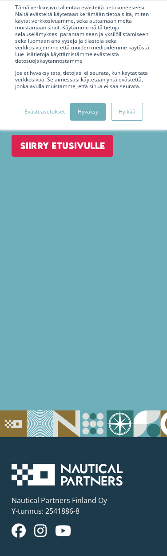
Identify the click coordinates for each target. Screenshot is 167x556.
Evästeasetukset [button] (44, 111)
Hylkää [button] (127, 111)
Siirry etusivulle (62, 145)
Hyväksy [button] (88, 111)
